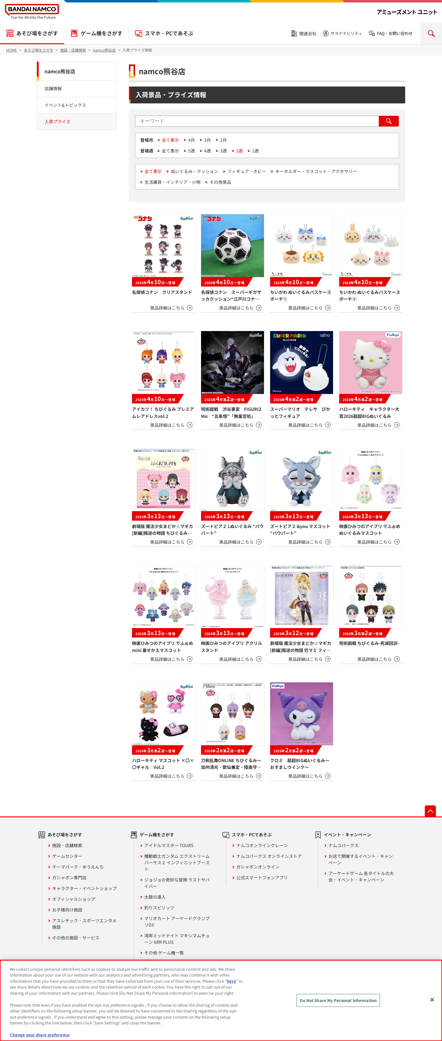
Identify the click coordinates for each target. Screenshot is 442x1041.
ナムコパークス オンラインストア (269, 856)
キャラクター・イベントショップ (84, 888)
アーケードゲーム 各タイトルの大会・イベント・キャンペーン (361, 876)
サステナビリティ (347, 33)
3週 (223, 151)
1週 (255, 151)
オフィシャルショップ (73, 899)
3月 (207, 140)
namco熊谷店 (60, 71)
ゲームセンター (67, 856)
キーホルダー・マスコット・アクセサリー (316, 171)
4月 (191, 140)
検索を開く (431, 33)
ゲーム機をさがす (101, 33)
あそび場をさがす (37, 33)
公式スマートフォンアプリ (262, 877)
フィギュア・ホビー (246, 171)
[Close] (432, 999)
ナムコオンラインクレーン (262, 845)
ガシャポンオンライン (257, 867)
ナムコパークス (343, 845)
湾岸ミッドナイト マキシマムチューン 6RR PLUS (177, 938)
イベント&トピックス (65, 105)
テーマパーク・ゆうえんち (78, 867)
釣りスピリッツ (159, 907)
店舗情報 (53, 88)
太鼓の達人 (155, 897)
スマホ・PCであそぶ (169, 33)
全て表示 (170, 140)
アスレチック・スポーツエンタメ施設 (84, 923)
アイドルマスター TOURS (168, 845)
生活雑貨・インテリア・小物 (172, 182)
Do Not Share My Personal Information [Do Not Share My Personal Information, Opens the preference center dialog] (338, 1000)
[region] (221, 1000)
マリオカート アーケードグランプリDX (177, 921)
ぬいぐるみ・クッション (194, 171)
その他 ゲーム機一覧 (164, 953)
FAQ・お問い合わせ (395, 33)
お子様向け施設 (67, 910)
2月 (223, 140)
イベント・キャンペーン (347, 834)
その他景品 (220, 182)
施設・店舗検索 (67, 845)
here (231, 981)
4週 (207, 151)
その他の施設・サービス (75, 938)
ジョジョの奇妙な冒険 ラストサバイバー (177, 883)
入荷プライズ (57, 121)
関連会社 (307, 33)
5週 (191, 151)
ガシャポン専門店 (69, 877)
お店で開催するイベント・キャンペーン (360, 859)
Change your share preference (40, 1035)
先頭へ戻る (430, 810)
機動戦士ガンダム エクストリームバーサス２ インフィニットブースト (177, 862)
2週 (239, 151)
